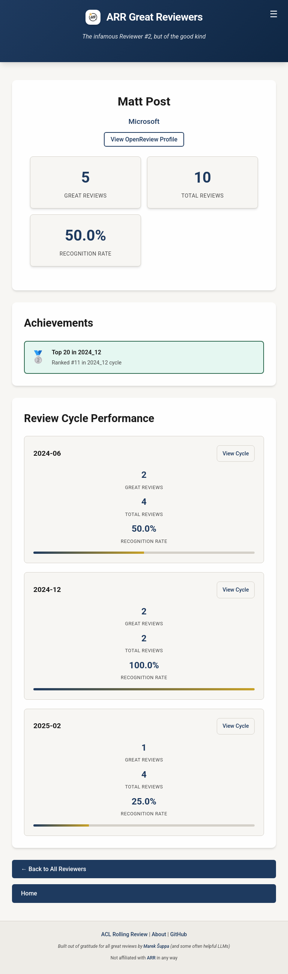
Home (29, 893)
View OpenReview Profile (144, 139)
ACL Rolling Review (124, 934)
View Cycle (235, 454)
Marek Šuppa (157, 946)
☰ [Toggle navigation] (274, 14)
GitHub (178, 934)
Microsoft (143, 121)
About (159, 934)
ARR (151, 958)
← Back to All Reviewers (53, 869)
